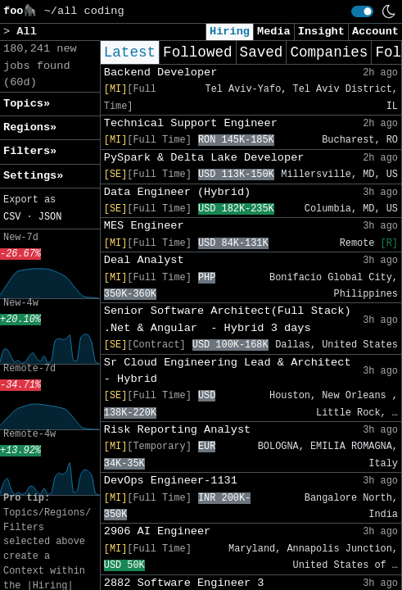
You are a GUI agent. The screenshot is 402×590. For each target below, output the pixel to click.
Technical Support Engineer (191, 123)
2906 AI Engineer (157, 531)
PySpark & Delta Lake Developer (204, 158)
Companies (329, 52)
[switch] (362, 11)
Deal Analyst (144, 260)
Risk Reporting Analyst (177, 430)
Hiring (230, 31)
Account (375, 31)
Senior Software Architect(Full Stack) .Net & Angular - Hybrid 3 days (227, 319)
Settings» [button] (33, 176)
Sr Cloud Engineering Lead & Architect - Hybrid (227, 370)
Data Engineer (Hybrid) (177, 192)
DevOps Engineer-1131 (170, 480)
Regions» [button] (29, 127)
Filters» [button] (29, 151)
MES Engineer (144, 226)
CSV (11, 217)
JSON (50, 217)
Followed (197, 52)
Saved (261, 52)
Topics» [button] (26, 104)
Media (274, 31)
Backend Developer (161, 72)
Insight (321, 31)
